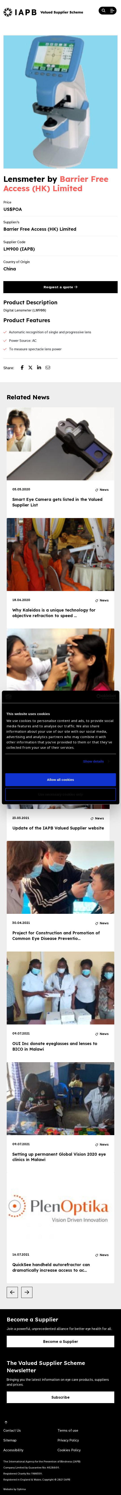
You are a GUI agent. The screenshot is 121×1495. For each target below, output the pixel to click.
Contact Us (12, 1430)
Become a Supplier (60, 1341)
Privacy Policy (68, 1440)
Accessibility (13, 1450)
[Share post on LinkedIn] (41, 368)
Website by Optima (14, 1489)
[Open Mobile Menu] (112, 10)
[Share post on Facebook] (24, 368)
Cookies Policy (69, 1450)
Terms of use (67, 1430)
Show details (93, 761)
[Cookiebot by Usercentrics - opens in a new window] (96, 697)
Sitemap (10, 1440)
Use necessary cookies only (60, 794)
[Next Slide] (26, 1292)
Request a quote (60, 287)
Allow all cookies (60, 780)
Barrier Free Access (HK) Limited (55, 183)
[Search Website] (103, 11)
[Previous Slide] (12, 1292)
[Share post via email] (50, 368)
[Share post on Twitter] (32, 368)
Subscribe (60, 1397)
